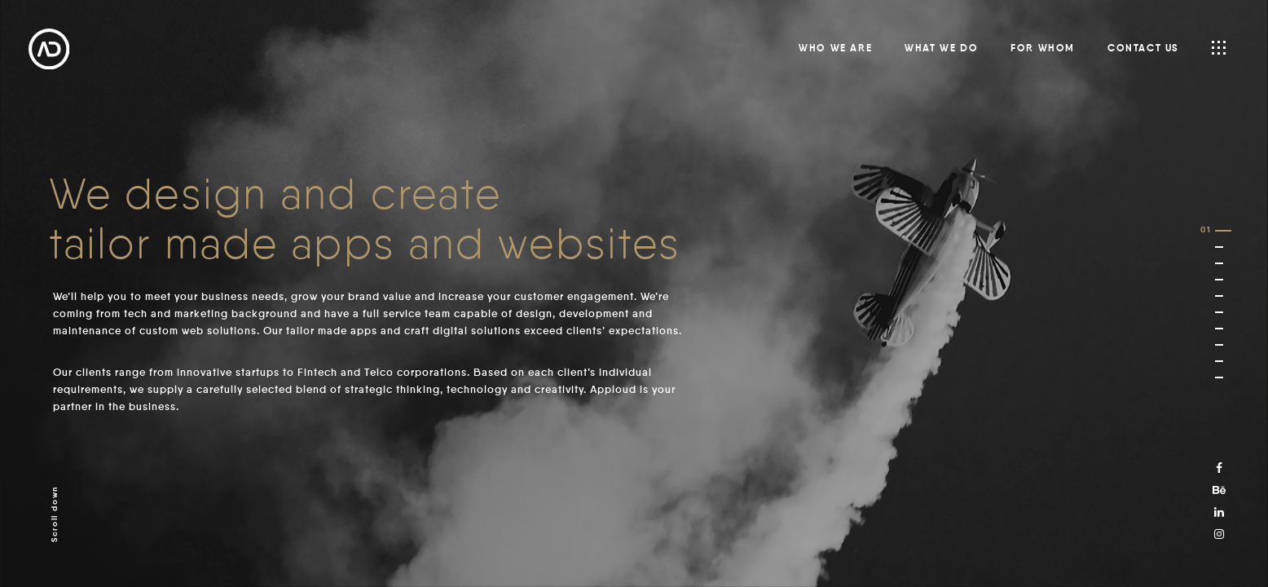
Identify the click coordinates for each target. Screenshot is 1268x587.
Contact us (1143, 49)
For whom (1042, 49)
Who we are (835, 49)
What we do (941, 49)
